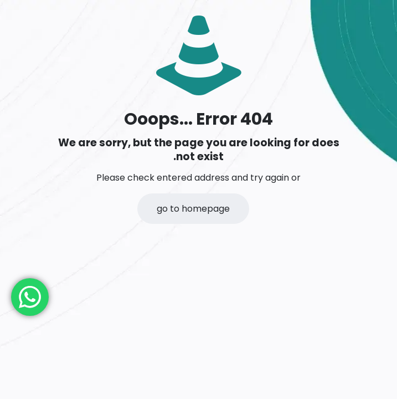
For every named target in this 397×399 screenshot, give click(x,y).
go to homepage (193, 208)
